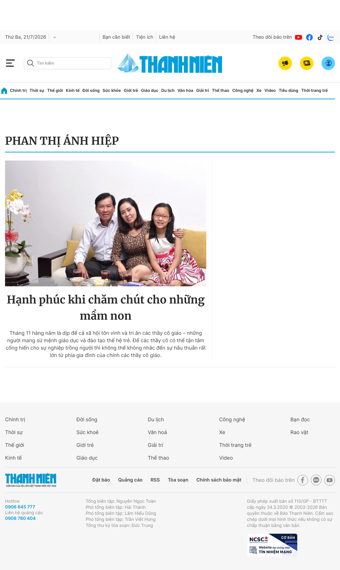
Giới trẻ (131, 90)
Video (270, 90)
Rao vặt (299, 432)
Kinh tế (73, 90)
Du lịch (168, 90)
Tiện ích (144, 37)
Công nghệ (242, 90)
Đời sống (91, 90)
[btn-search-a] (31, 63)
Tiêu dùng (288, 90)
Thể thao (220, 90)
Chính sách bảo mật (218, 480)
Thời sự (37, 90)
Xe (258, 90)
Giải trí (202, 90)
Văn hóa (185, 90)
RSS (155, 480)
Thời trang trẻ (314, 90)
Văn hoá (157, 432)
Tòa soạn (178, 480)
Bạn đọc (300, 419)
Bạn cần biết (116, 37)
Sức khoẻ (87, 432)
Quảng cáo (130, 480)
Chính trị (18, 90)
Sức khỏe (111, 90)
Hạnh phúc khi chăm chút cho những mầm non (106, 308)
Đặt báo (101, 480)
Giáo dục (150, 90)
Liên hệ (167, 37)
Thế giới (55, 90)
